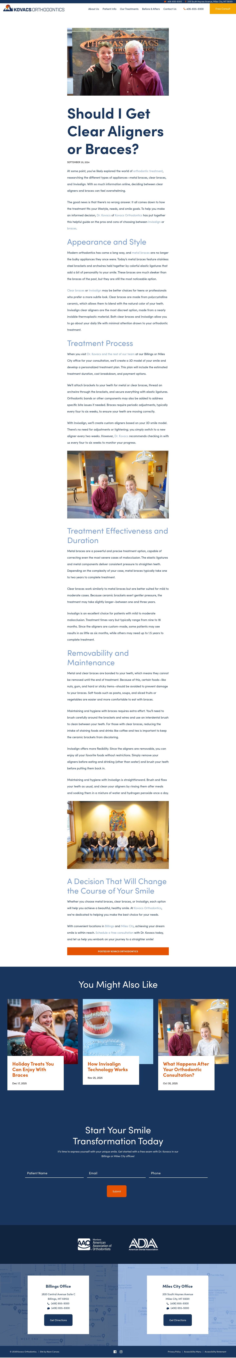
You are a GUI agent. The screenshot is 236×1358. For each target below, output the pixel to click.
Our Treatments (129, 8)
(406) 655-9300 (60, 1304)
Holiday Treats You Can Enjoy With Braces (33, 1069)
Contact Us (169, 8)
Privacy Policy (174, 1351)
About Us (93, 8)
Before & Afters (151, 8)
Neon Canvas (53, 1351)
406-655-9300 (194, 8)
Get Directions (58, 1320)
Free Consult (223, 8)
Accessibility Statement (215, 1351)
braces (71, 228)
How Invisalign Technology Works (108, 1066)
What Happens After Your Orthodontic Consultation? (186, 1069)
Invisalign (154, 222)
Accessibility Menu (192, 1351)
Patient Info (109, 8)
